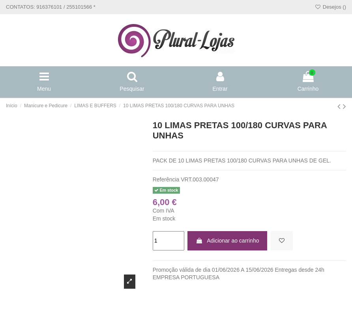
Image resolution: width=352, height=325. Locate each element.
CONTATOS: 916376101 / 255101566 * (50, 7)
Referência (166, 179)
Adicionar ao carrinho (227, 240)
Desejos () (330, 7)
